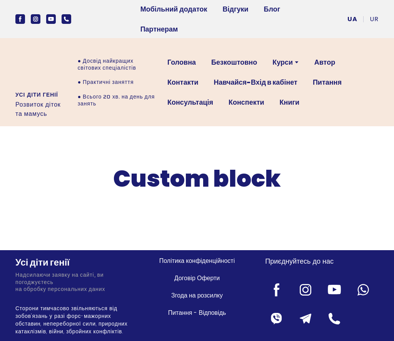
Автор (324, 62)
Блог (272, 9)
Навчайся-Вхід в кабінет (255, 82)
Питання (327, 82)
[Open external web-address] (37, 67)
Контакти (183, 82)
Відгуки (236, 9)
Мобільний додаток (173, 9)
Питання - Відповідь (197, 312)
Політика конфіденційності (197, 260)
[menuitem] (352, 19)
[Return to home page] (72, 262)
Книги (290, 102)
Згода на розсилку (197, 295)
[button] (20, 19)
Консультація (190, 102)
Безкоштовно (234, 62)
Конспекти (246, 102)
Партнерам (159, 29)
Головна (181, 62)
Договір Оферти (197, 278)
